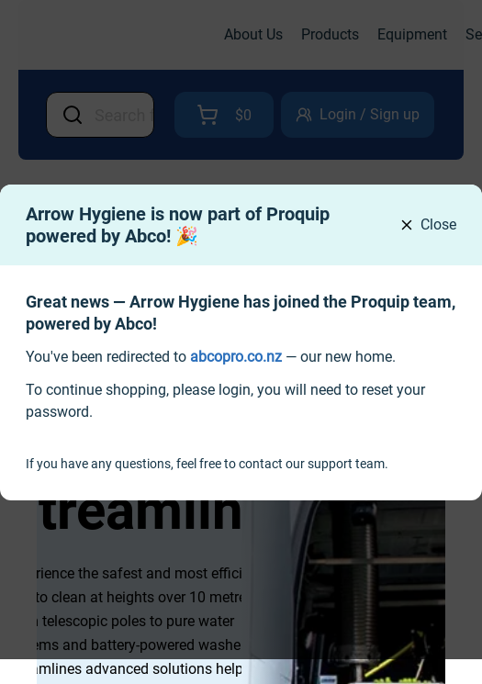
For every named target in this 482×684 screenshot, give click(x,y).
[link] (236, 356)
